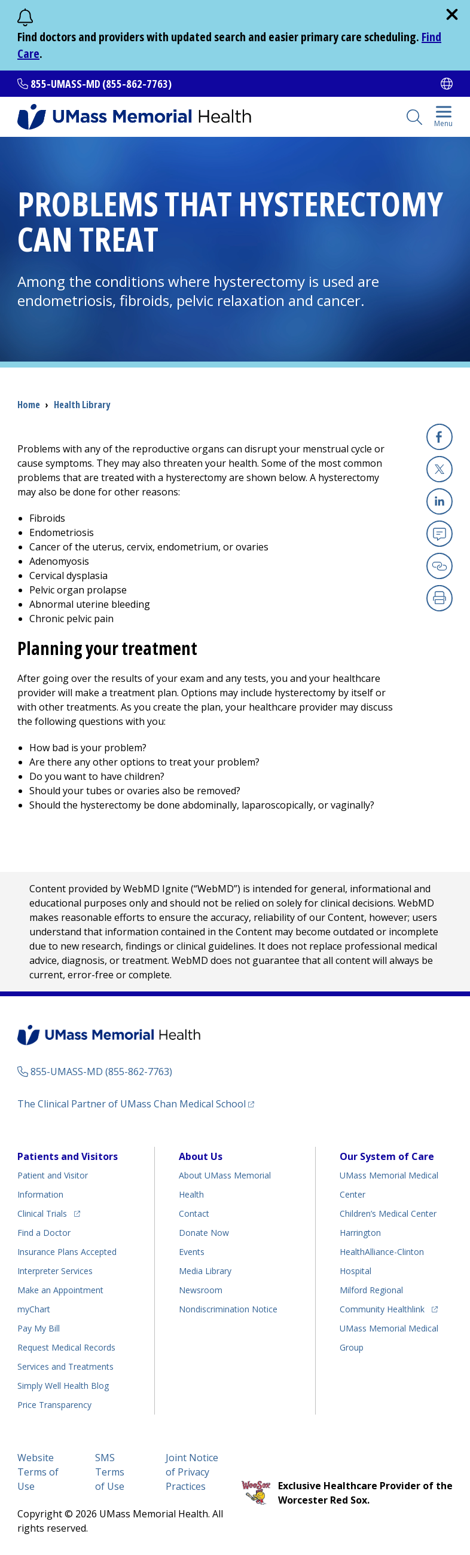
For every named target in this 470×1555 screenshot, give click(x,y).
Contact (194, 1213)
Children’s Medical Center (388, 1213)
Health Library (82, 404)
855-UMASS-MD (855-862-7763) (101, 83)
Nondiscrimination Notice (228, 1309)
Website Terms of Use (38, 1472)
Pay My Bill (38, 1328)
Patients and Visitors (67, 1156)
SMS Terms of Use (109, 1472)
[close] (452, 14)
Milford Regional (371, 1290)
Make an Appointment (60, 1290)
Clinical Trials (48, 1211)
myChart (33, 1309)
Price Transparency (54, 1404)
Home (28, 404)
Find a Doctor (44, 1232)
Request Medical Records (66, 1347)
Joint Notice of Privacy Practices (192, 1472)
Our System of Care (387, 1156)
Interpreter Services (55, 1271)
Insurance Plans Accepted (67, 1251)
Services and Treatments (65, 1366)
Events (192, 1251)
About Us (200, 1156)
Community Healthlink (382, 1307)
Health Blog (63, 1385)
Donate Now (204, 1232)
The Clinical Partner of (135, 1103)
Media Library (205, 1271)
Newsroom (200, 1290)
